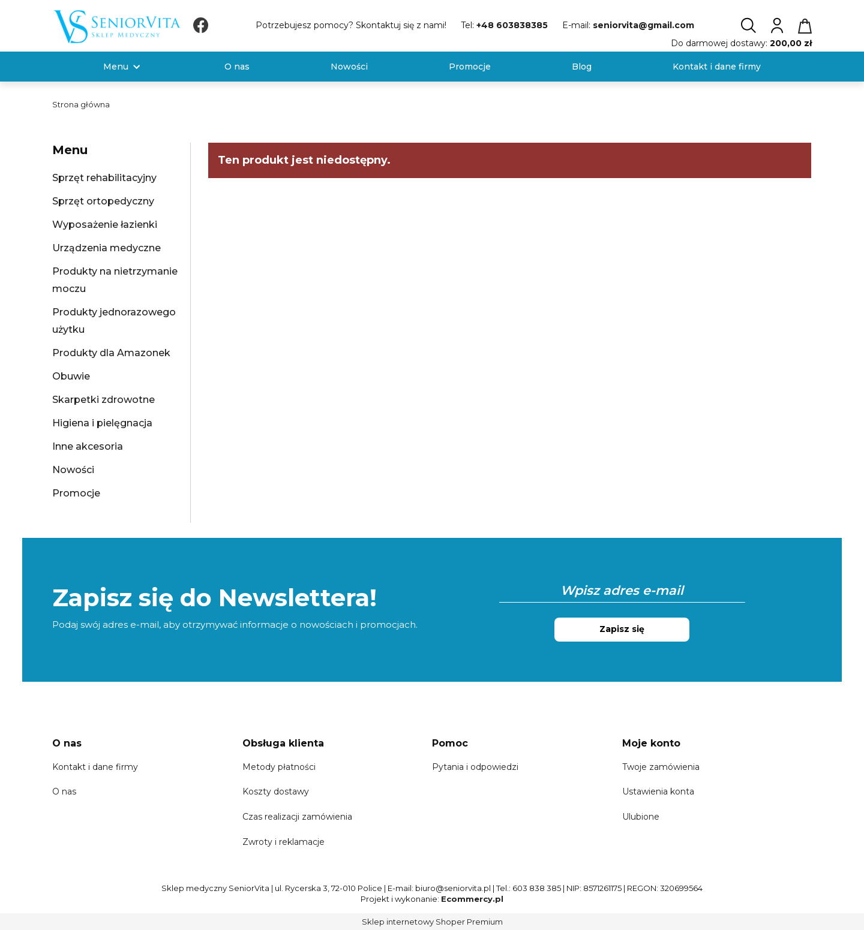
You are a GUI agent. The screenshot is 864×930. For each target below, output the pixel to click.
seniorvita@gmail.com (643, 25)
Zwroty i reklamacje (283, 841)
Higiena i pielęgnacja (102, 423)
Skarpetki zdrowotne (103, 399)
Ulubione (640, 816)
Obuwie (71, 376)
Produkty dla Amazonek (111, 353)
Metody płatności (279, 767)
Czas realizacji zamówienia (297, 816)
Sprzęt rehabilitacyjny (104, 177)
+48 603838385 (512, 25)
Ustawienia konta (658, 791)
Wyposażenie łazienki (104, 224)
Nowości (73, 469)
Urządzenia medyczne (106, 248)
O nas (64, 791)
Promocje (76, 493)
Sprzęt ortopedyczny (103, 201)
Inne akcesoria (87, 446)
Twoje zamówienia (661, 767)
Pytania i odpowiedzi (475, 767)
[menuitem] (115, 67)
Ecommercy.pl (472, 899)
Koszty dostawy (275, 791)
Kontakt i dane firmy (95, 767)
